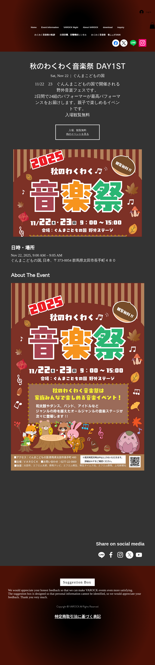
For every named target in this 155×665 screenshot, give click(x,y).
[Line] (133, 43)
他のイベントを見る (77, 134)
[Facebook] (115, 43)
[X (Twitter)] (123, 43)
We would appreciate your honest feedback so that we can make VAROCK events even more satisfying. (70, 590)
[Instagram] (142, 43)
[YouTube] (139, 555)
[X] (129, 555)
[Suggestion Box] (77, 582)
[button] (152, 25)
